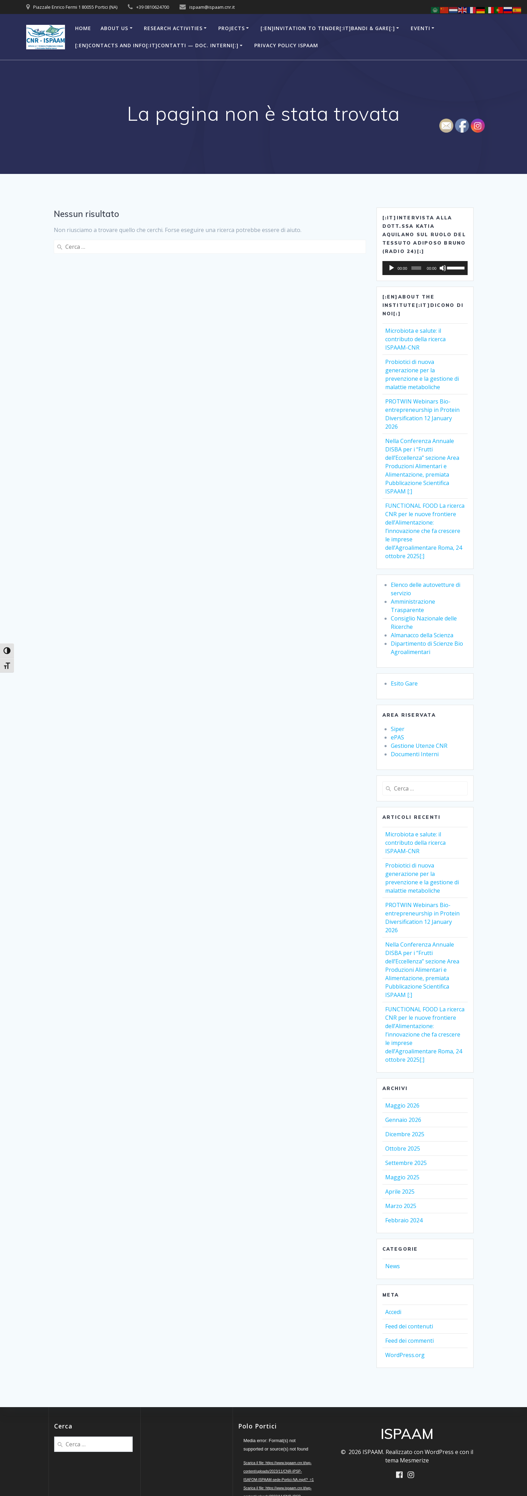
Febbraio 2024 (404, 1220)
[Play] (391, 268)
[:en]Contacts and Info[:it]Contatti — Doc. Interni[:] (157, 45)
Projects (231, 28)
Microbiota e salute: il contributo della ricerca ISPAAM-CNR (415, 339)
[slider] (416, 268)
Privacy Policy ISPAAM (286, 45)
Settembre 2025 (406, 1163)
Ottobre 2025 (402, 1148)
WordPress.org (405, 1355)
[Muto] (442, 268)
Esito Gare (404, 683)
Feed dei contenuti (409, 1326)
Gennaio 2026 (403, 1120)
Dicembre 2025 (404, 1134)
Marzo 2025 (400, 1206)
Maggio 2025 (402, 1177)
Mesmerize (414, 1460)
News (392, 1266)
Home (83, 28)
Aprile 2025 (400, 1191)
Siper (397, 729)
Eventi (420, 28)
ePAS (397, 737)
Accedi (393, 1312)
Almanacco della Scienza (422, 635)
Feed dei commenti (409, 1340)
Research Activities (173, 28)
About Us (114, 28)
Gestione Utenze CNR (419, 746)
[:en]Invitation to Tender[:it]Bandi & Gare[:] (328, 28)
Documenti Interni (415, 754)
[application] (425, 268)
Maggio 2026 (402, 1105)
